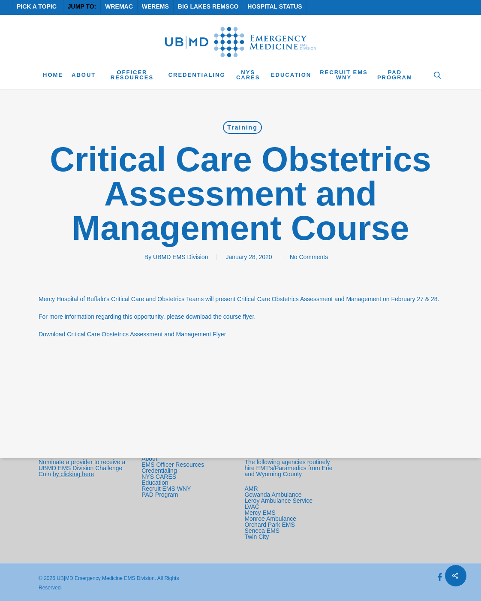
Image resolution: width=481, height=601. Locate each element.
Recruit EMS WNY (166, 488)
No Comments (309, 257)
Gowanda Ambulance (272, 494)
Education (154, 482)
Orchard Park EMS (269, 524)
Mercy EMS (259, 512)
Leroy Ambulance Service (278, 500)
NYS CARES (159, 476)
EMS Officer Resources (172, 464)
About (149, 458)
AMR (251, 488)
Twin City (257, 536)
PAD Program (159, 494)
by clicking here (73, 474)
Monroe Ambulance (270, 518)
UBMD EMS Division (180, 257)
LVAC (252, 506)
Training (242, 127)
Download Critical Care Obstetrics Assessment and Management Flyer (132, 334)
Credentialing (159, 470)
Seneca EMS (262, 530)
